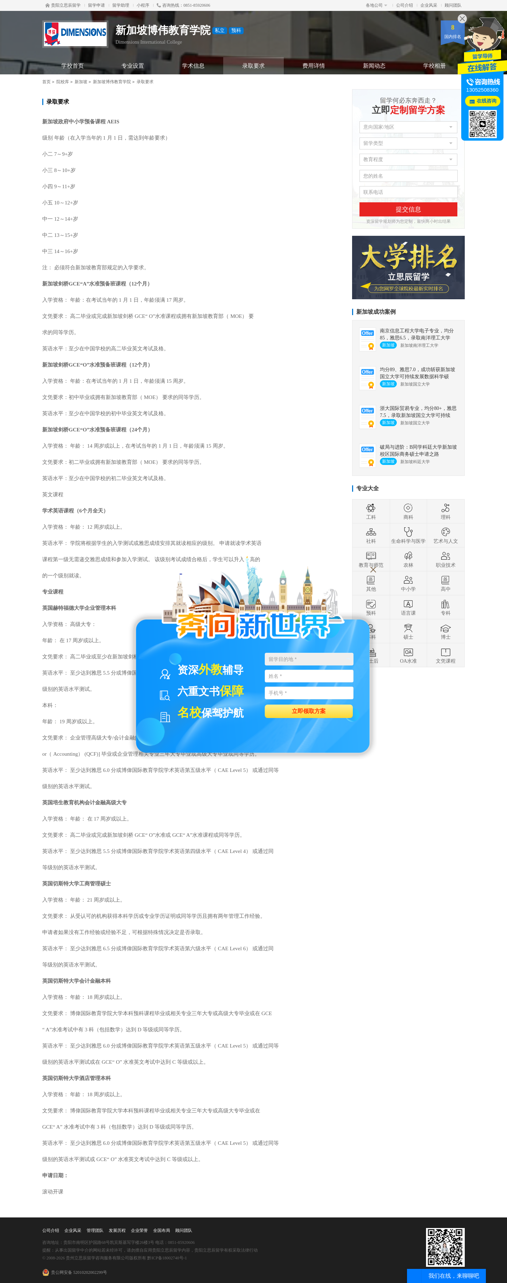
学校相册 (434, 66)
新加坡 (81, 81)
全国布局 (161, 1230)
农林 (408, 559)
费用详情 (313, 66)
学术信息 (193, 66)
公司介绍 (404, 5)
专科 (445, 607)
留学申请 (96, 5)
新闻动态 (374, 66)
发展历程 (117, 1230)
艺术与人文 (445, 535)
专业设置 (132, 66)
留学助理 (120, 5)
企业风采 (428, 5)
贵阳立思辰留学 (63, 5)
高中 (445, 583)
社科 (371, 535)
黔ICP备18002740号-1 (167, 1258)
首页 (46, 81)
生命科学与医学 (408, 535)
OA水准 (408, 655)
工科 (371, 511)
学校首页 (72, 66)
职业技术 (446, 559)
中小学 (408, 583)
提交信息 (408, 209)
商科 (408, 511)
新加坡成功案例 (376, 312)
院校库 (62, 81)
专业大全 (367, 488)
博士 (445, 631)
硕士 (408, 631)
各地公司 (376, 5)
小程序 (143, 5)
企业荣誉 (139, 1230)
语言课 (408, 607)
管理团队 (95, 1230)
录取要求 (253, 66)
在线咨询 (486, 101)
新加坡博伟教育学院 (112, 81)
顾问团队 (453, 5)
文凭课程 (446, 655)
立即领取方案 (309, 710)
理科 (445, 511)
